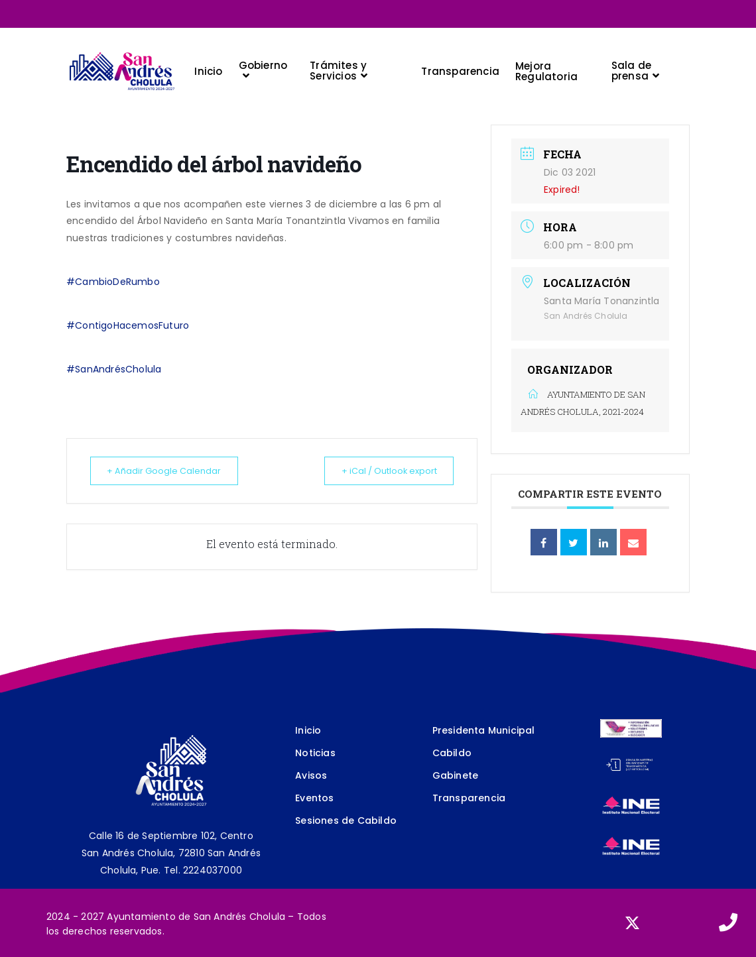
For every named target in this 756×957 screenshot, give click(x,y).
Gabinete (455, 775)
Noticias (315, 753)
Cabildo (452, 753)
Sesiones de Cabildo (346, 820)
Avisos (311, 775)
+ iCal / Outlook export (382, 471)
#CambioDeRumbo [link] (113, 281)
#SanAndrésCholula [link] (113, 369)
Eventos (314, 798)
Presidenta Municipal (483, 730)
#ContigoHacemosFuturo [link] (127, 325)
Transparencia (469, 798)
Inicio (308, 730)
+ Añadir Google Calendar (170, 471)
